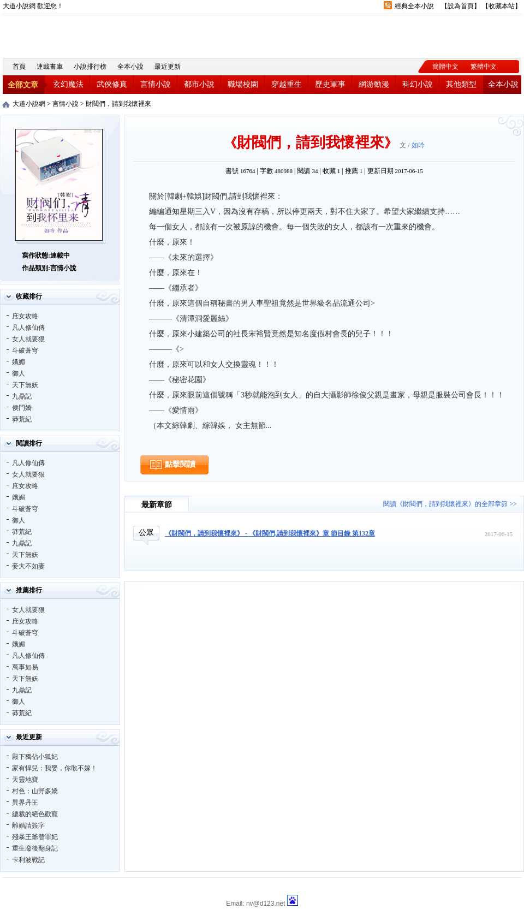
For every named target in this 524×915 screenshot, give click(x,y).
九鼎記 (22, 396)
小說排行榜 (90, 66)
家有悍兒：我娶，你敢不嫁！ (54, 768)
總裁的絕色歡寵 (35, 814)
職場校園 (243, 84)
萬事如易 (25, 667)
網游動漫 (374, 84)
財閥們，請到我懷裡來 (118, 104)
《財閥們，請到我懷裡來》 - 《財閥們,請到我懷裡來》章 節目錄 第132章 (270, 533)
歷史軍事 (330, 84)
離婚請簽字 (28, 825)
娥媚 (18, 362)
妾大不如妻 (28, 566)
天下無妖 (25, 385)
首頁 (19, 66)
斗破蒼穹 (25, 350)
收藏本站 (502, 6)
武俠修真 (112, 84)
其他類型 (461, 84)
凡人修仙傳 (28, 327)
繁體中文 (484, 66)
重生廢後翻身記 (35, 848)
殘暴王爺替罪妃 (35, 837)
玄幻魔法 (68, 84)
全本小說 (130, 66)
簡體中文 (445, 66)
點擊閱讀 (180, 464)
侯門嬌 (22, 408)
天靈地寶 (25, 779)
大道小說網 (63, 34)
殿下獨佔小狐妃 (35, 756)
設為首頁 (461, 6)
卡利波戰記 (28, 860)
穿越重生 (286, 84)
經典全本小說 (414, 6)
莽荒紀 (22, 419)
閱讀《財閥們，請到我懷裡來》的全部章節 (445, 504)
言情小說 (155, 84)
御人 (18, 373)
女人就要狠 (28, 339)
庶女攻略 (25, 316)
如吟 (418, 145)
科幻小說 (417, 84)
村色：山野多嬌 (35, 791)
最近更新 (167, 66)
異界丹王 (25, 802)
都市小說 (199, 84)
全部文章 (23, 85)
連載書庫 (50, 66)
